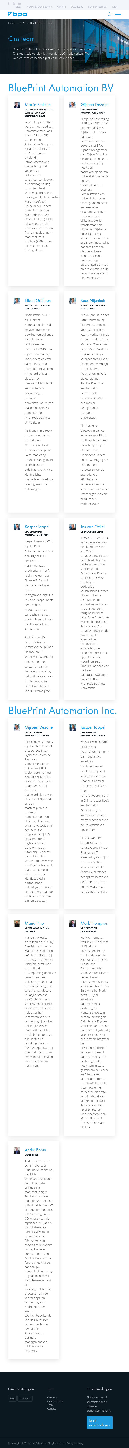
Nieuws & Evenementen (39, 6)
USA (12, 1398)
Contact (51, 1408)
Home (11, 23)
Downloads (77, 6)
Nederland (25, 1398)
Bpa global (36, 23)
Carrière (61, 6)
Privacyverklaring (74, 1443)
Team (50, 23)
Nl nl (22, 23)
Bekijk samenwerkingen (99, 1423)
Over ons (52, 1397)
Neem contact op (97, 6)
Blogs (18, 6)
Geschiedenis (55, 1401)
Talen (115, 6)
